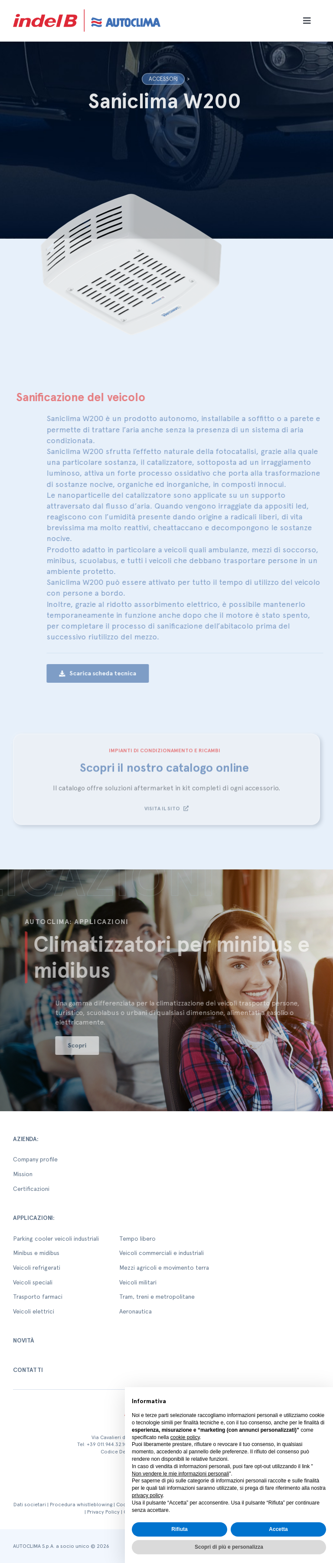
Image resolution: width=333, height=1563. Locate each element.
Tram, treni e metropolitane (157, 1296)
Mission (23, 1174)
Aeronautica (135, 1311)
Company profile (35, 1159)
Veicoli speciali (32, 1282)
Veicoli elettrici (33, 1311)
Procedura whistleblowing (81, 1504)
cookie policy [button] (185, 1437)
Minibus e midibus (36, 1252)
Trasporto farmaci (37, 1296)
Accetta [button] (278, 1529)
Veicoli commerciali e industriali (161, 1252)
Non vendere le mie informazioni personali (180, 1474)
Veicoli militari (138, 1282)
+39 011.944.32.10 (107, 1444)
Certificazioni (31, 1188)
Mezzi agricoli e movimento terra (164, 1267)
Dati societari (29, 1504)
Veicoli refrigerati (36, 1267)
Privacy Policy (103, 1512)
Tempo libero (137, 1238)
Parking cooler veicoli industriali (56, 1238)
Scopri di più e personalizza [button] (229, 1547)
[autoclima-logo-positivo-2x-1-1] (86, 7)
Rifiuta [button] (179, 1529)
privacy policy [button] (147, 1495)
